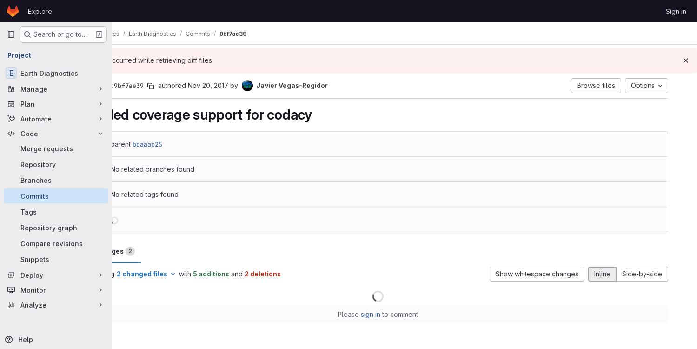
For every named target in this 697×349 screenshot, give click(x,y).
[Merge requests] (56, 148)
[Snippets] (56, 259)
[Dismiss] (685, 60)
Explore (40, 11)
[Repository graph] (56, 227)
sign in (397, 314)
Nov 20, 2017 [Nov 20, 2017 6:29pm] (243, 85)
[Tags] (56, 211)
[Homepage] (12, 11)
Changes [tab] (149, 251)
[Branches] (56, 180)
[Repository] (56, 164)
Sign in (676, 11)
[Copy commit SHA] (185, 86)
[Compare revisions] (56, 243)
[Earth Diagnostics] (56, 73)
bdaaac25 (182, 144)
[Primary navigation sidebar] (11, 34)
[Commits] (56, 195)
